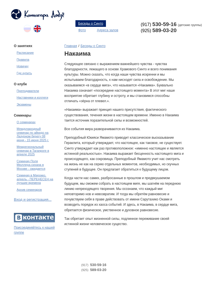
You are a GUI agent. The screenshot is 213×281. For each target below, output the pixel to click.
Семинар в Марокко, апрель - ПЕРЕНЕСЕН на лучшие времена (35, 179)
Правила (23, 59)
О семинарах (26, 122)
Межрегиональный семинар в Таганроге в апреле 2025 (33, 150)
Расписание (25, 52)
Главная (70, 46)
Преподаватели (28, 90)
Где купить (24, 73)
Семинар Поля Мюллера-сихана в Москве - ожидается (31, 164)
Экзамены (24, 104)
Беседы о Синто (90, 23)
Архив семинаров (29, 189)
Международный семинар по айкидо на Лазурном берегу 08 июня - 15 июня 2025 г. (33, 134)
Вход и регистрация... (33, 199)
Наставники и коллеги (32, 97)
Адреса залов (107, 30)
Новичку (23, 66)
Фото (82, 30)
